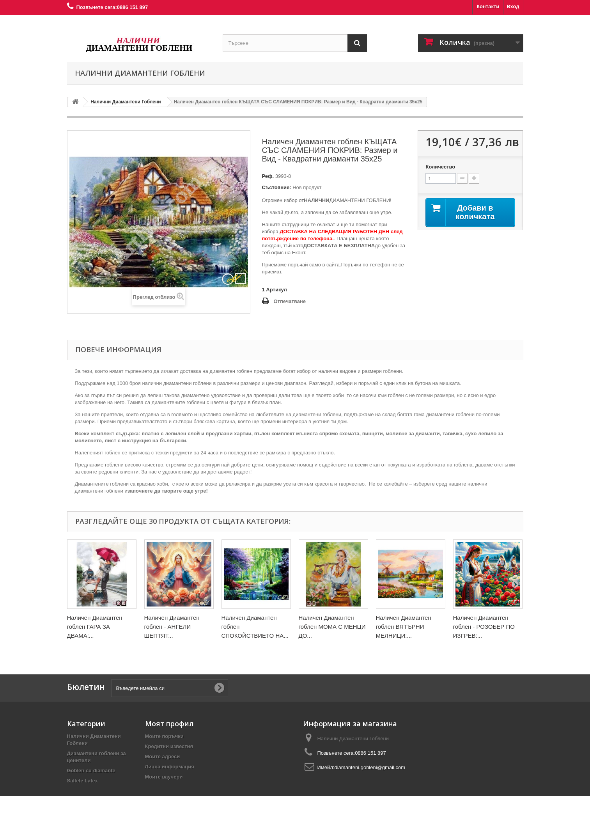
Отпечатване (290, 301)
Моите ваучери (164, 777)
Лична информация (169, 767)
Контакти (488, 6)
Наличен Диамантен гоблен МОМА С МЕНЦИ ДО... (332, 626)
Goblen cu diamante (91, 770)
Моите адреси (162, 756)
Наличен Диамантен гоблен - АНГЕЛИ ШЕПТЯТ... (172, 626)
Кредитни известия (169, 746)
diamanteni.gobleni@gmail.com (369, 767)
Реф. (268, 176)
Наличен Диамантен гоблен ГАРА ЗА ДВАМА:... (94, 626)
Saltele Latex (82, 781)
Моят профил (169, 723)
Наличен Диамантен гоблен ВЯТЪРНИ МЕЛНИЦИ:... (403, 626)
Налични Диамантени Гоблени (140, 73)
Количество (440, 167)
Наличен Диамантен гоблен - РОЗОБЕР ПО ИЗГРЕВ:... (484, 626)
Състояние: (276, 187)
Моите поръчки (164, 736)
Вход (513, 6)
